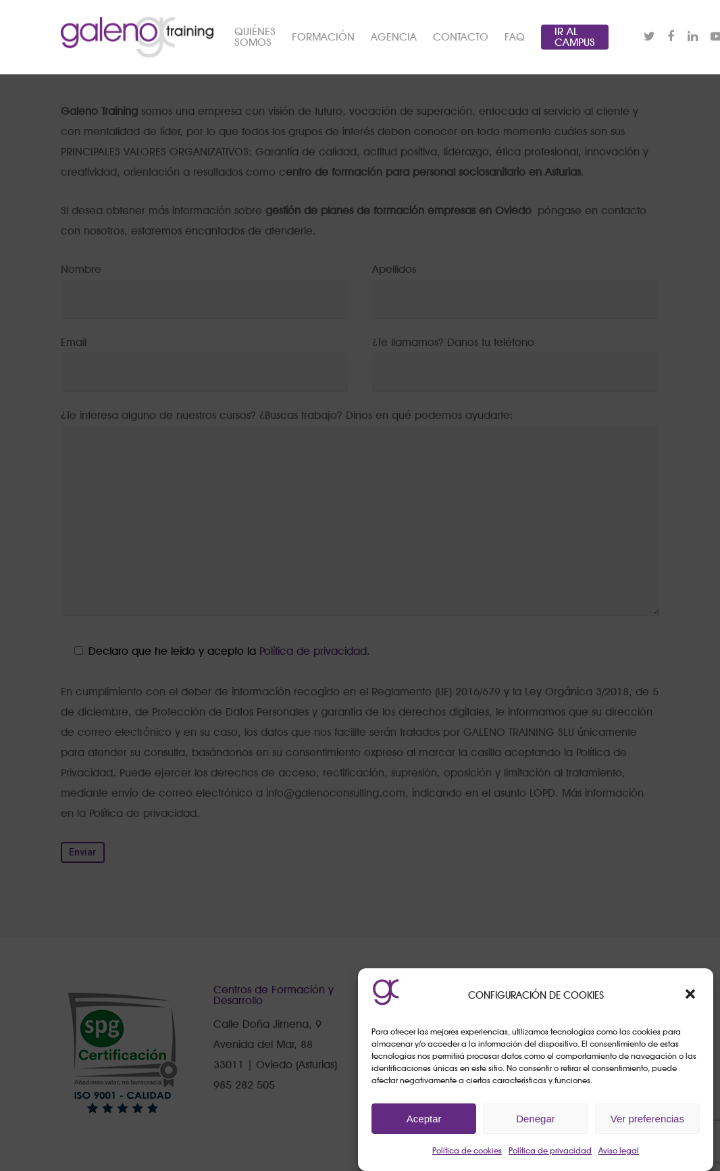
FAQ (515, 37)
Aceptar (424, 1118)
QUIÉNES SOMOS (255, 37)
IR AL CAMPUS (575, 37)
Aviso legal (618, 1150)
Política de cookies (467, 1150)
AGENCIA (394, 37)
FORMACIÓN (323, 37)
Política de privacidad (550, 1150)
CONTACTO (460, 37)
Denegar (535, 1118)
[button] (692, 995)
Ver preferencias (647, 1118)
